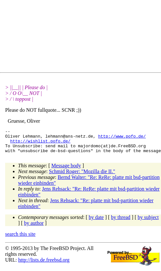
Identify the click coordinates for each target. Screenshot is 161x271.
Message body (66, 170)
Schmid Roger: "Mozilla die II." (82, 176)
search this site (20, 239)
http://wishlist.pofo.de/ (40, 144)
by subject (148, 222)
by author (34, 228)
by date (96, 222)
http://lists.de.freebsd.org (43, 264)
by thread (120, 222)
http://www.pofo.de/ (122, 138)
